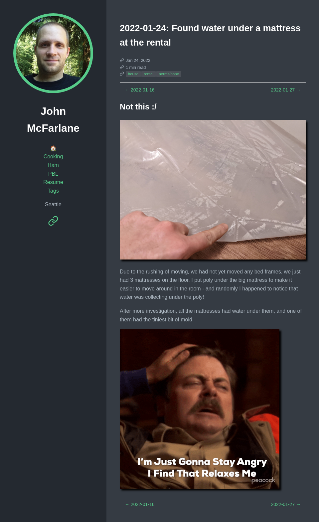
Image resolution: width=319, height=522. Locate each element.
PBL (53, 174)
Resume (53, 182)
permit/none (169, 74)
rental (148, 74)
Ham (53, 165)
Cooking (53, 156)
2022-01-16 (140, 89)
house (133, 74)
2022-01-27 (286, 89)
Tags (53, 191)
